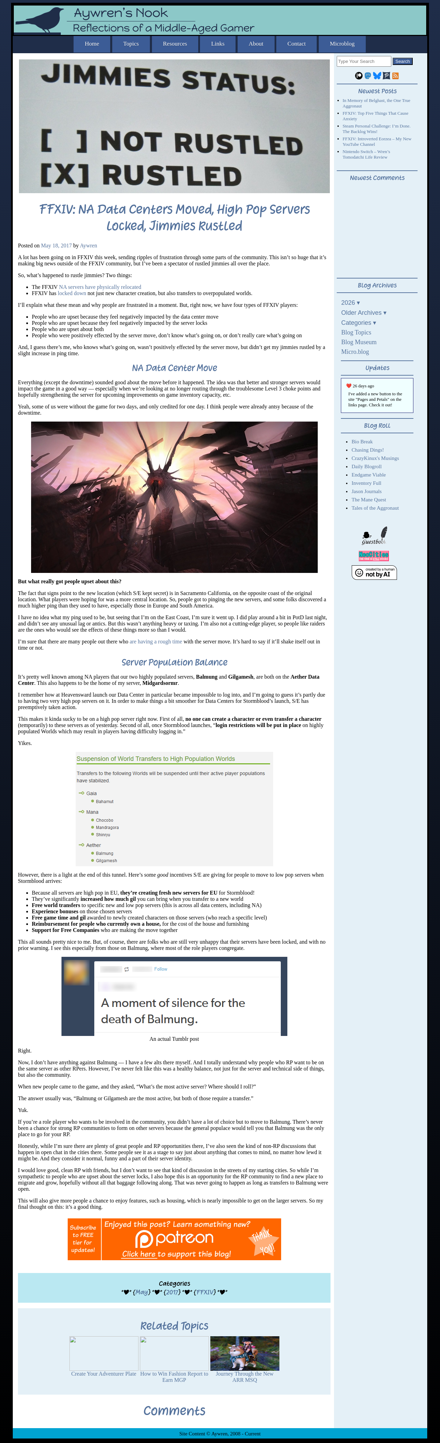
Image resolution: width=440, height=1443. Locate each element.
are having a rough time (156, 641)
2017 (172, 1292)
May (141, 1292)
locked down (72, 293)
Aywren (88, 245)
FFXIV (204, 1292)
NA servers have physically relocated (100, 287)
